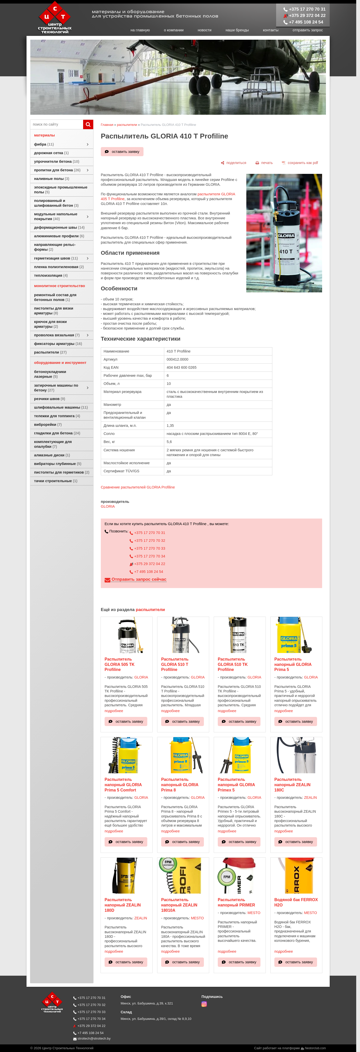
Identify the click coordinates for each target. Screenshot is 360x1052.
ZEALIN (310, 798)
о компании (174, 30)
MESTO (197, 918)
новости (204, 30)
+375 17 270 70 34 (147, 556)
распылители (127, 125)
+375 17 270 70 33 (147, 548)
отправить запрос (308, 30)
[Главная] (49, 33)
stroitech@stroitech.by (92, 1038)
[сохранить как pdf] (300, 162)
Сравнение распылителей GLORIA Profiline (138, 487)
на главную (140, 30)
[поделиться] (233, 162)
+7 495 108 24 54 (303, 22)
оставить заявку (125, 152)
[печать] (264, 162)
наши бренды (237, 30)
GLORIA (108, 506)
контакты (270, 30)
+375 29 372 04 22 (304, 15)
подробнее (114, 711)
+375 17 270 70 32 (147, 541)
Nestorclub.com (315, 1048)
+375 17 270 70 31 (304, 9)
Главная (107, 125)
